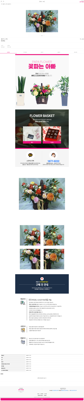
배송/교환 (75, 52)
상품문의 (58, 52)
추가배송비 (25, 52)
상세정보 (8, 52)
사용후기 (42, 52)
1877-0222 (82, 1)
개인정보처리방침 (40, 395)
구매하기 (42, 399)
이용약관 (45, 395)
